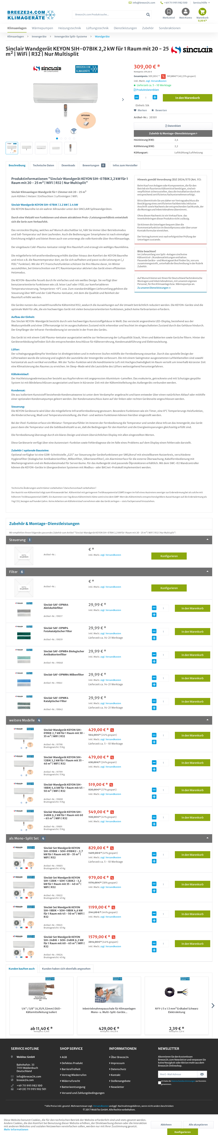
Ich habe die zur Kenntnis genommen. (183, 1082)
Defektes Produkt (71, 1063)
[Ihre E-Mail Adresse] (177, 1074)
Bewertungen (94, 165)
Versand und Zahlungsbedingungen (82, 1093)
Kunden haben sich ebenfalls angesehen (66, 968)
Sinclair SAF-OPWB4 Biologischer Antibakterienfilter (64, 653)
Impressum (117, 1063)
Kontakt (114, 1075)
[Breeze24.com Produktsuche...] (112, 14)
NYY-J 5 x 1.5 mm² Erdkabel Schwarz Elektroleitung (176, 1010)
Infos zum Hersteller (125, 165)
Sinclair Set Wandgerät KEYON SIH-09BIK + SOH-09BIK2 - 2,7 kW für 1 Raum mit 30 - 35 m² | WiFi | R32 (63, 852)
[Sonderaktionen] (170, 28)
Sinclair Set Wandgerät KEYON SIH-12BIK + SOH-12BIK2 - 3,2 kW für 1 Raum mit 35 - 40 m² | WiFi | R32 (62, 882)
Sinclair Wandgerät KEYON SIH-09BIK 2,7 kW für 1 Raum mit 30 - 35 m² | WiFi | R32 (64, 733)
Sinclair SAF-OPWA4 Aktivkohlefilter (56, 606)
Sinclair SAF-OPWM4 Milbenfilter (64, 674)
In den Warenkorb (196, 607)
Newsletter (116, 1087)
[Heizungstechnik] (69, 28)
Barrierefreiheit (70, 1069)
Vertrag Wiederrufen (73, 1075)
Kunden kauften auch (22, 968)
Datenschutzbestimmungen (183, 1081)
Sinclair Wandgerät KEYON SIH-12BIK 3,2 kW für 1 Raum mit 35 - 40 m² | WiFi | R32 (64, 760)
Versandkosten (101, 1106)
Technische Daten (43, 165)
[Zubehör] (148, 28)
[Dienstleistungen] (125, 28)
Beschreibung (17, 165)
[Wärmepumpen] (42, 28)
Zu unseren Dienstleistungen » (154, 287)
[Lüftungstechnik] (97, 28)
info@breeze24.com (29, 1076)
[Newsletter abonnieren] (202, 1074)
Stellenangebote (119, 1081)
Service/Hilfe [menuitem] (200, 2)
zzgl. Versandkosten (156, 81)
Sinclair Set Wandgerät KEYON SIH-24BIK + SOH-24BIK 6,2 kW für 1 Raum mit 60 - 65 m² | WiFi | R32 (64, 941)
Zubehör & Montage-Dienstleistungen (173, 133)
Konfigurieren (174, 555)
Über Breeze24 (119, 1057)
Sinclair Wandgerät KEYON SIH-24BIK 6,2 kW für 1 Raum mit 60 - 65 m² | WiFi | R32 (63, 815)
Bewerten (159, 110)
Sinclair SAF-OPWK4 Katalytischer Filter (56, 699)
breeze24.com (25, 1080)
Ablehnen (166, 1124)
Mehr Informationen (16, 1129)
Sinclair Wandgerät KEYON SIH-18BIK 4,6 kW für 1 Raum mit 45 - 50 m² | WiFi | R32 (64, 788)
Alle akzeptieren (198, 1124)
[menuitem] (112, 16)
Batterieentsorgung (72, 1087)
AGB (63, 1057)
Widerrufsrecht (70, 1081)
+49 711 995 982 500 (29, 1085)
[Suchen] (148, 14)
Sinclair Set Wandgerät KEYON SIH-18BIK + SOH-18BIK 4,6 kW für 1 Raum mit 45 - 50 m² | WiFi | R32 (64, 912)
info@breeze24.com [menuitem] (142, 2)
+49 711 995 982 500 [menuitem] (174, 2)
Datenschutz (117, 1069)
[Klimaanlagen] (17, 28)
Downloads (68, 165)
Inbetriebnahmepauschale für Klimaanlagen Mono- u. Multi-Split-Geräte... (109, 1010)
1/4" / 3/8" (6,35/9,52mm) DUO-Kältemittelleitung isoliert (41, 1010)
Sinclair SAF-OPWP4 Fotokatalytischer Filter (58, 629)
